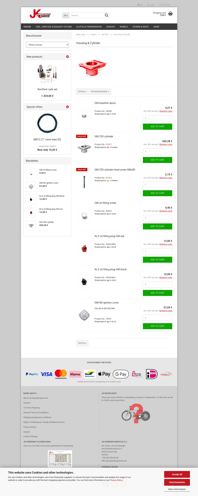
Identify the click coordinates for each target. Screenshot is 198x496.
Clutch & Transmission (88, 26)
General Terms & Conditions (36, 412)
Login (151, 5)
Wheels (124, 26)
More (156, 26)
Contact (26, 403)
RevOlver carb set (47, 89)
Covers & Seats (141, 26)
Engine (27, 26)
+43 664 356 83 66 (110, 457)
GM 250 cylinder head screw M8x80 (115, 169)
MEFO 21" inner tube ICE (47, 139)
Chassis (110, 26)
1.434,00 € (47, 95)
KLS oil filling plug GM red (109, 236)
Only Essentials (177, 482)
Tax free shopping (31, 407)
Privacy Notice (116, 480)
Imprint (26, 432)
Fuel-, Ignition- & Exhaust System (54, 26)
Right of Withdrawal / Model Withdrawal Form (44, 422)
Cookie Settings (30, 436)
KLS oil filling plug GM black (111, 269)
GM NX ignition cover (107, 302)
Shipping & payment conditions (37, 417)
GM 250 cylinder (104, 136)
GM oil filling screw (105, 202)
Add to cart (157, 126)
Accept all (177, 474)
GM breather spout (105, 103)
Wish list (165, 5)
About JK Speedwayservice (35, 398)
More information (177, 489)
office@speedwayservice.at (114, 461)
